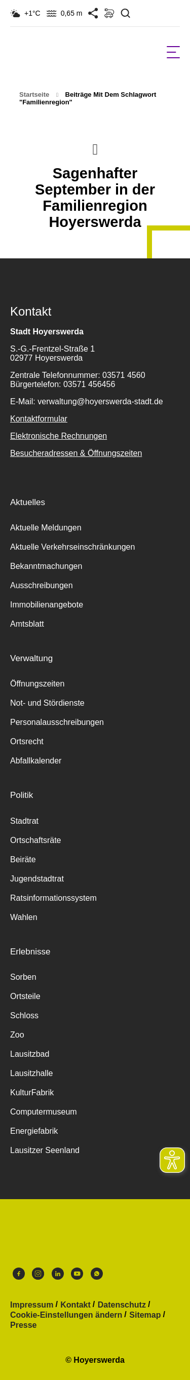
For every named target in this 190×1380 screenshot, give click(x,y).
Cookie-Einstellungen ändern (66, 1315)
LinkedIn (58, 1274)
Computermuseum (43, 1111)
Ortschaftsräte (35, 840)
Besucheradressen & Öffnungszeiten (76, 453)
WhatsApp (97, 1274)
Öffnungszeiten (37, 683)
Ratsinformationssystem (53, 898)
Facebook (19, 1274)
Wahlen (23, 917)
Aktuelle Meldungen (46, 527)
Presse (23, 1325)
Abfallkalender (35, 760)
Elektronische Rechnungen (58, 436)
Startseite (34, 94)
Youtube (77, 1274)
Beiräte (23, 859)
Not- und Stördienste (47, 703)
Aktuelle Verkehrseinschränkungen (72, 547)
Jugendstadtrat (37, 878)
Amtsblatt (27, 624)
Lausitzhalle (31, 1073)
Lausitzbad (29, 1054)
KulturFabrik (32, 1092)
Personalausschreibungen (57, 722)
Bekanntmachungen (46, 566)
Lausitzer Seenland (45, 1150)
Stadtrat (24, 821)
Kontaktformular (38, 418)
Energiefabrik (34, 1131)
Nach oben (95, 148)
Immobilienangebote (46, 604)
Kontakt (75, 1305)
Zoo (17, 1034)
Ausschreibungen (41, 585)
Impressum (31, 1305)
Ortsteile (25, 996)
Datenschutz (122, 1305)
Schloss (24, 1015)
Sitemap (145, 1315)
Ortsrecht (27, 741)
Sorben (23, 977)
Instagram (38, 1274)
